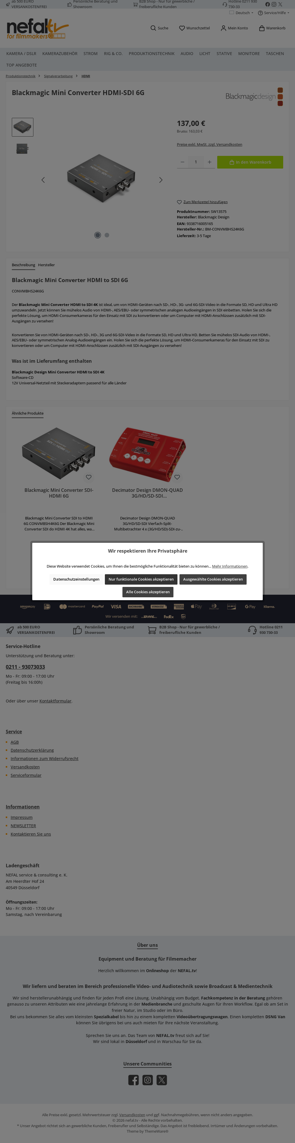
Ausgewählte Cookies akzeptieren (213, 579)
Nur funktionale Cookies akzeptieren (141, 579)
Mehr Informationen (229, 566)
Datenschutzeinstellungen (76, 579)
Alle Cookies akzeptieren (148, 592)
